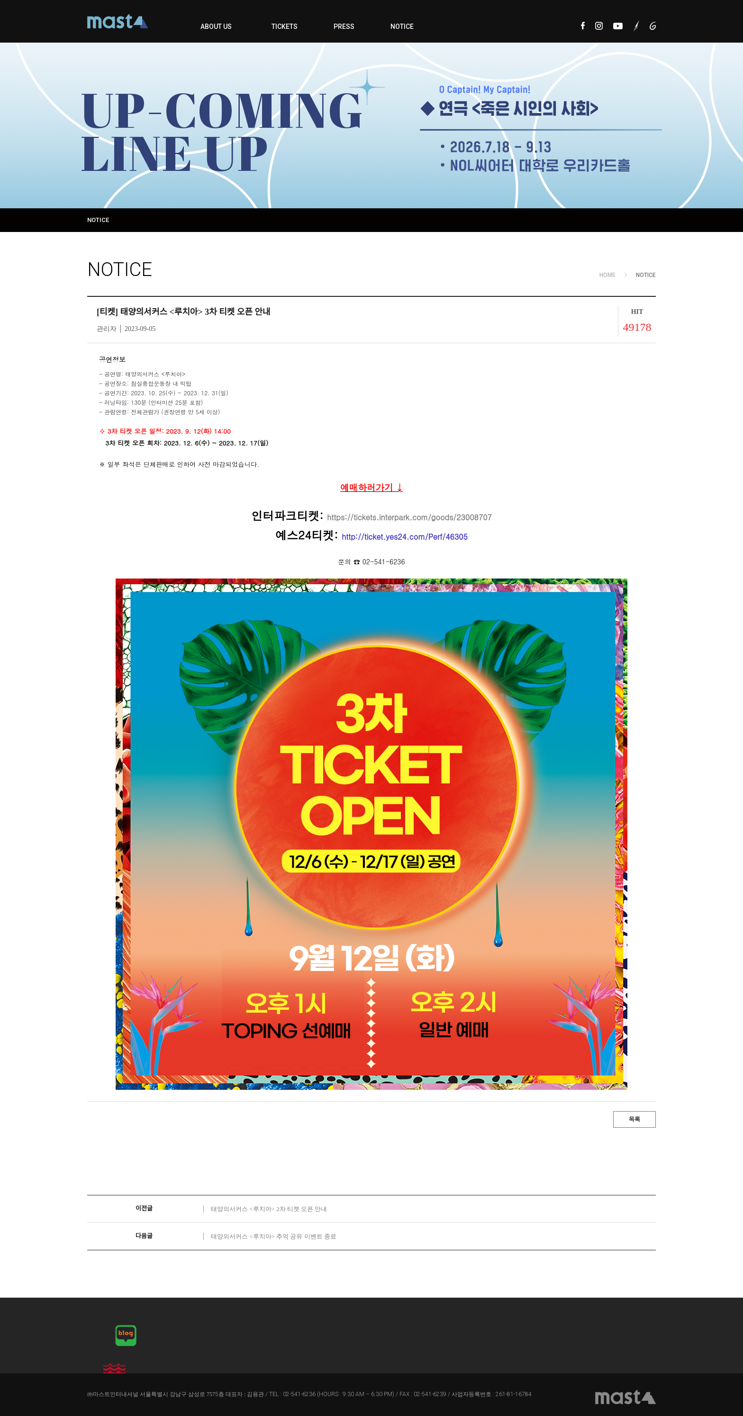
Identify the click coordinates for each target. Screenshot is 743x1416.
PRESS (344, 26)
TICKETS (285, 26)
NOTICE (402, 26)
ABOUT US (216, 26)
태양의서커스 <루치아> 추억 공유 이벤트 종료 (273, 1236)
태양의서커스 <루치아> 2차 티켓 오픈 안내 (269, 1208)
